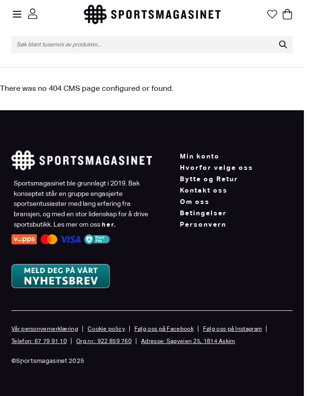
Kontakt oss (204, 190)
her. (109, 224)
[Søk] (283, 44)
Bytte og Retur (209, 179)
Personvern (203, 224)
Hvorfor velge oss (216, 167)
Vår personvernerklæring (44, 329)
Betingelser (203, 213)
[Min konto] (32, 14)
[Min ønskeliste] (272, 14)
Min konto (200, 156)
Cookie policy (106, 329)
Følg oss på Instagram (232, 329)
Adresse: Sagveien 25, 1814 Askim (188, 341)
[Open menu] (17, 14)
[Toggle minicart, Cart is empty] (287, 14)
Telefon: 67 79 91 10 (39, 341)
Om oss (195, 201)
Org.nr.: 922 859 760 (104, 341)
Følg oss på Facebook (164, 329)
